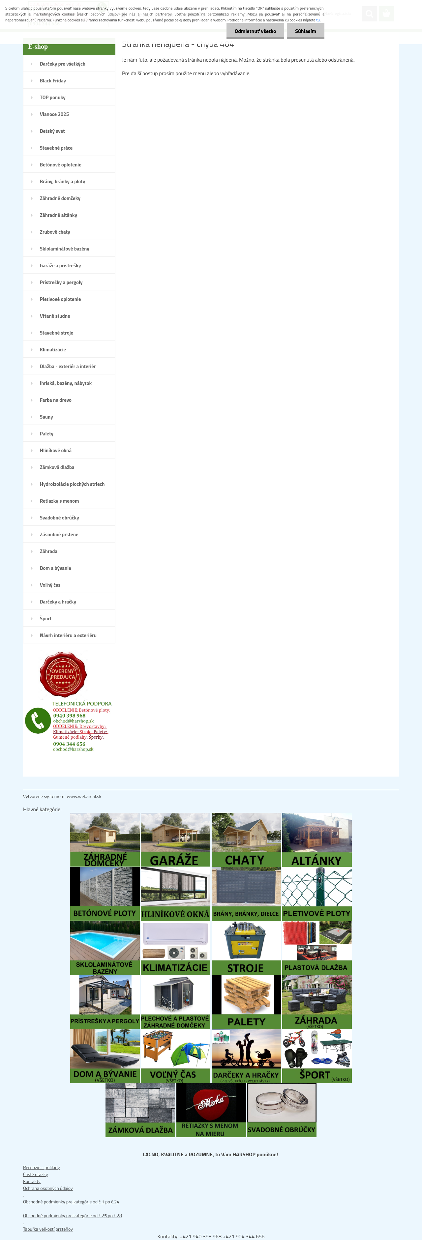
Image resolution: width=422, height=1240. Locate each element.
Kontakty (32, 1181)
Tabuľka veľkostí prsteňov (48, 1228)
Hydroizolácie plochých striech (72, 484)
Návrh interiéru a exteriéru (68, 635)
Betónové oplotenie (60, 164)
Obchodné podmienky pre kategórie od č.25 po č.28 (72, 1215)
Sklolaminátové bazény (64, 248)
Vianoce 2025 (54, 114)
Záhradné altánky (58, 215)
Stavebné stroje (56, 333)
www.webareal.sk (84, 796)
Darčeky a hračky (58, 601)
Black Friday (53, 80)
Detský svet (52, 131)
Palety (46, 433)
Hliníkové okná (56, 450)
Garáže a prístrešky (60, 265)
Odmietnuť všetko (255, 31)
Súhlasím (305, 31)
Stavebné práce (56, 148)
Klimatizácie (53, 349)
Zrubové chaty (55, 232)
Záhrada (48, 551)
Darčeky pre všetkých (62, 64)
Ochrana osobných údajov (48, 1188)
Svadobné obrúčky (59, 517)
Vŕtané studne (55, 316)
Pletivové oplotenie (60, 299)
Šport (45, 618)
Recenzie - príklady (41, 1167)
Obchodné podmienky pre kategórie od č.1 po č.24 (71, 1201)
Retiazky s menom (59, 501)
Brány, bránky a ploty (62, 181)
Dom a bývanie (55, 568)
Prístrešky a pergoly (61, 282)
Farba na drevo (56, 400)
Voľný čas (50, 585)
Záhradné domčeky (60, 198)
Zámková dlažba (57, 467)
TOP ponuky (53, 97)
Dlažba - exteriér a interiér (68, 366)
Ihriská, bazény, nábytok (66, 383)
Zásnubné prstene (59, 534)
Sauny (46, 417)
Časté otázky (35, 1174)
